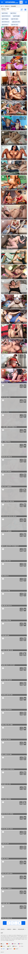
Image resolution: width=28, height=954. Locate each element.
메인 (2, 6)
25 (19, 922)
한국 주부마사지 (5, 21)
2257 (2, 932)
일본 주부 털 (4, 13)
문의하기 (3, 929)
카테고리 (7, 6)
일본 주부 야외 (14, 24)
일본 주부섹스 (5, 24)
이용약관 (9, 929)
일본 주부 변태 (14, 19)
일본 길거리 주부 (16, 21)
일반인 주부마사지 (6, 16)
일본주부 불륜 (16, 16)
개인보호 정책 (21, 929)
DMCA (14, 929)
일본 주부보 (13, 13)
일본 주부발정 (5, 19)
